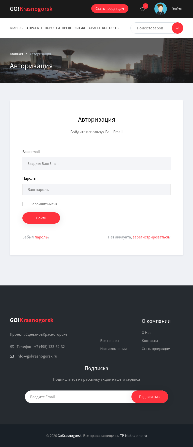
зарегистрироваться (151, 236)
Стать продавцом (109, 8)
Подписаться (150, 396)
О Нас (146, 332)
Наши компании (113, 348)
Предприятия (73, 28)
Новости (52, 28)
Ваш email (31, 151)
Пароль (29, 178)
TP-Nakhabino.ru (133, 435)
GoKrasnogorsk (69, 435)
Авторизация (40, 54)
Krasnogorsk (31, 9)
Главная (17, 28)
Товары (93, 28)
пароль (41, 236)
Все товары (109, 340)
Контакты (110, 28)
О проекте (34, 28)
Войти (177, 8)
